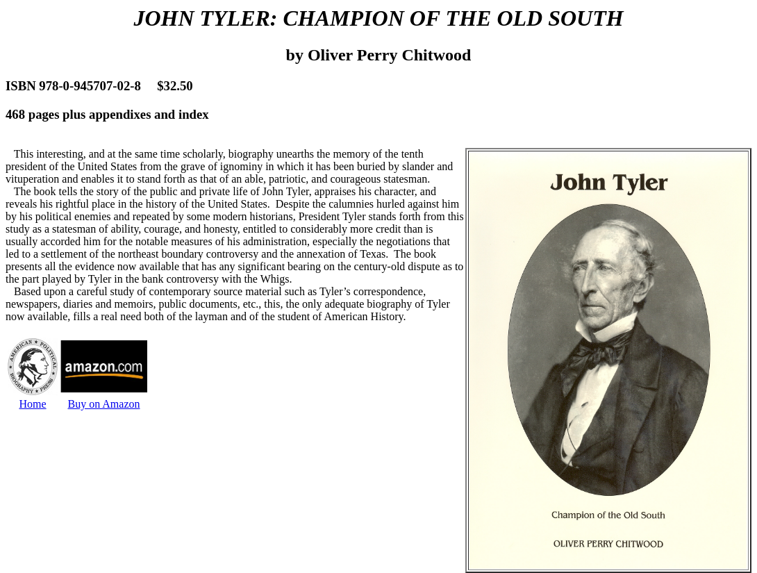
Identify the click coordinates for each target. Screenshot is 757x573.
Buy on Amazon (104, 404)
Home (32, 404)
